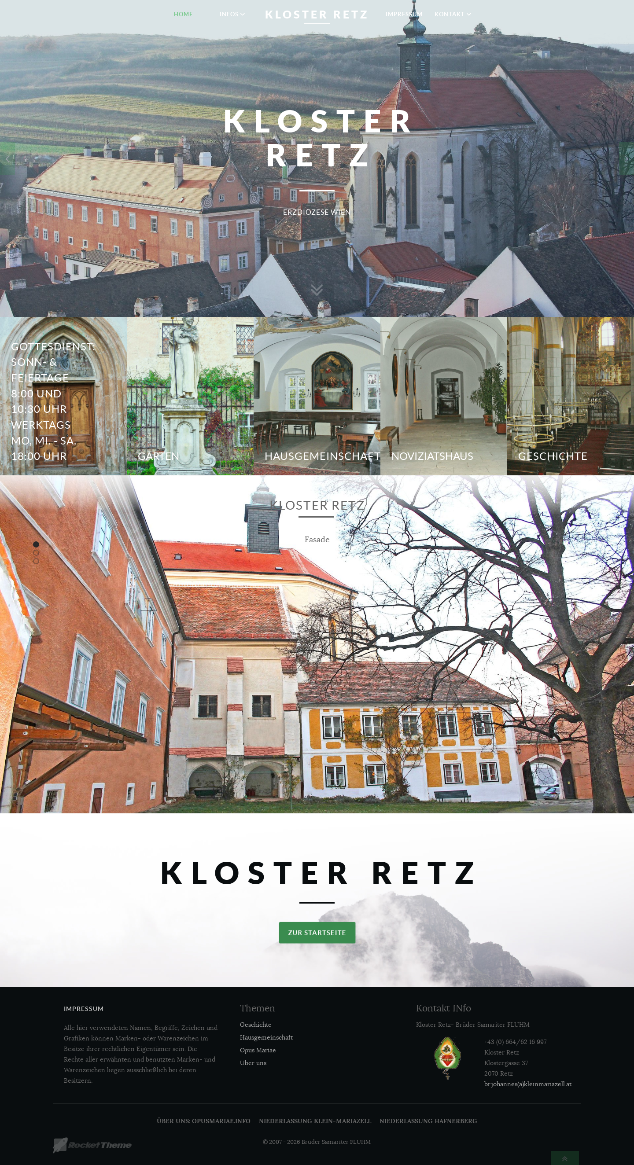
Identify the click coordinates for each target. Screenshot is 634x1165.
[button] (36, 544)
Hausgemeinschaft (323, 456)
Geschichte (553, 456)
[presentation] (7, 158)
